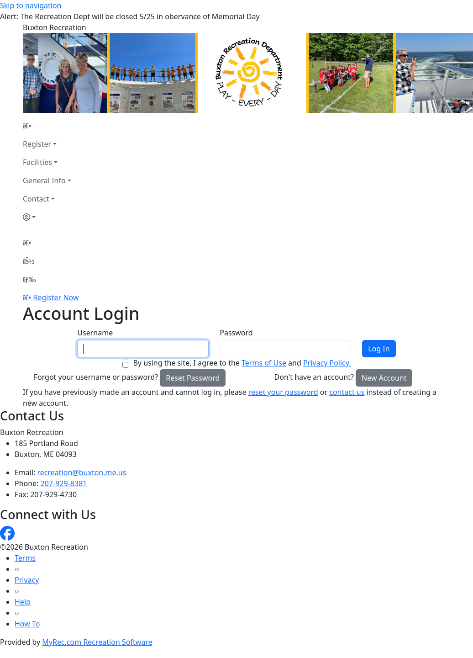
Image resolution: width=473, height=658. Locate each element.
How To (27, 624)
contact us (346, 392)
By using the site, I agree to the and (242, 363)
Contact (36, 199)
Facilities (37, 162)
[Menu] (29, 279)
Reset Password (193, 378)
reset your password (283, 392)
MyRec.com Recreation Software (97, 642)
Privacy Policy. (327, 363)
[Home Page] (47, 126)
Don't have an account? (314, 377)
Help (23, 602)
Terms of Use (264, 363)
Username (95, 333)
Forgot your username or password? (96, 377)
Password (236, 333)
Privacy (27, 580)
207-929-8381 (64, 483)
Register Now (56, 297)
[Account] (47, 217)
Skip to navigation (30, 5)
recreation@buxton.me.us (81, 472)
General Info (44, 180)
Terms (25, 558)
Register (37, 144)
